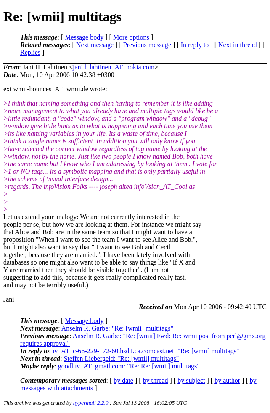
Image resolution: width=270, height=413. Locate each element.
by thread (155, 380)
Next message (95, 44)
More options (131, 37)
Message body (84, 37)
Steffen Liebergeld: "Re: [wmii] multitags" (121, 358)
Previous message (147, 44)
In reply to (195, 44)
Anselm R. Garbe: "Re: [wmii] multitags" (117, 328)
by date (123, 380)
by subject (191, 380)
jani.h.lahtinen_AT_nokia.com (113, 67)
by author (227, 380)
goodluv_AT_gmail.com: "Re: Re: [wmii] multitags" (129, 366)
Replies (30, 52)
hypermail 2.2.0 (91, 403)
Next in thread (237, 44)
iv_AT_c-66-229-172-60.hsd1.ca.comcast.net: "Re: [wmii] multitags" (146, 351)
